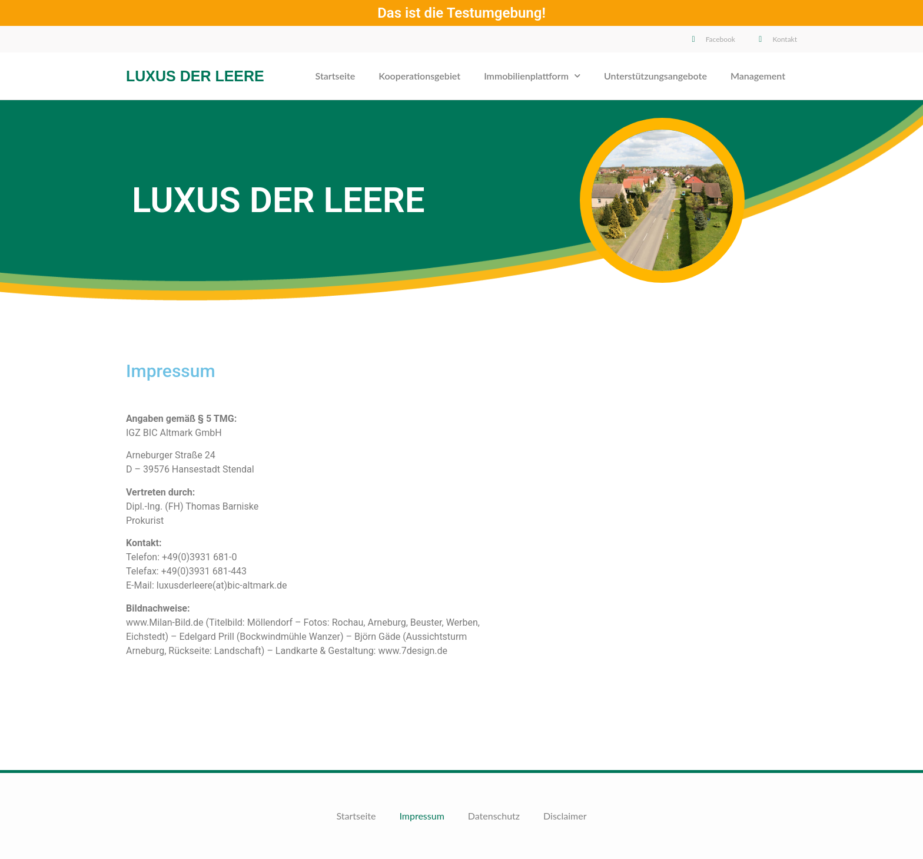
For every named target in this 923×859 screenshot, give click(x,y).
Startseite (336, 75)
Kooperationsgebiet (419, 75)
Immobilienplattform (532, 76)
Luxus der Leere (195, 76)
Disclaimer (564, 815)
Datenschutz (494, 815)
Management (758, 75)
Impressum (421, 815)
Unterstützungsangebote (655, 75)
